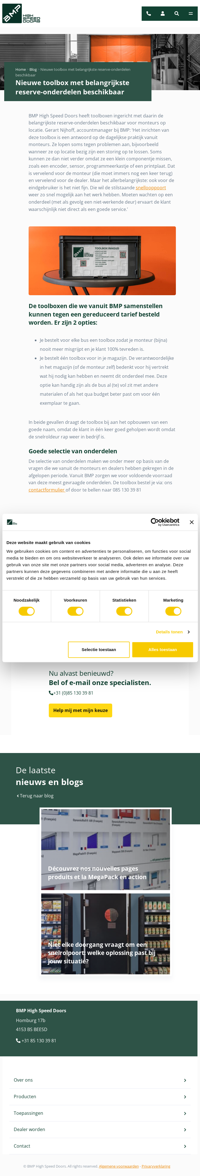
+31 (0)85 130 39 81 (71, 693)
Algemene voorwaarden (119, 1166)
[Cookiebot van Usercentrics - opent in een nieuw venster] (154, 522)
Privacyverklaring (156, 1166)
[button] (177, 13)
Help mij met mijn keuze (80, 710)
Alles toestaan (162, 649)
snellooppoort (151, 188)
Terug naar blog (35, 796)
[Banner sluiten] (192, 522)
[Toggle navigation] (191, 13)
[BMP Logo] (18, 13)
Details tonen (169, 631)
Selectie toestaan (99, 649)
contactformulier (47, 490)
